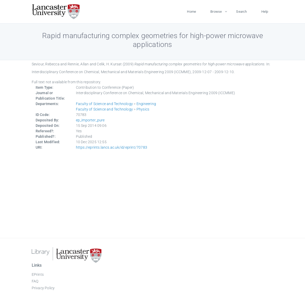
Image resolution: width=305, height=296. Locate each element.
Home (191, 11)
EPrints (38, 274)
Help (264, 11)
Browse (216, 11)
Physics (143, 109)
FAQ (35, 281)
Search (241, 11)
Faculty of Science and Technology (104, 104)
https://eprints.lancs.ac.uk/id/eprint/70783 (111, 147)
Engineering (146, 104)
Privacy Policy (43, 288)
